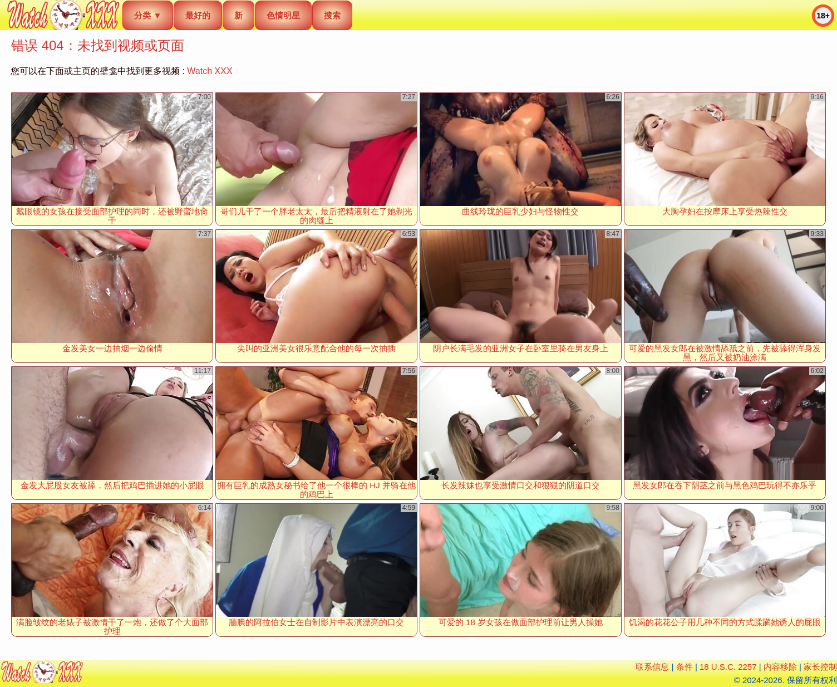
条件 (684, 666)
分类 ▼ (147, 15)
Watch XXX (209, 71)
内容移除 (780, 666)
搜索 (332, 15)
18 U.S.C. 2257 (728, 666)
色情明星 (283, 15)
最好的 (197, 15)
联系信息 (652, 666)
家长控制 (820, 666)
